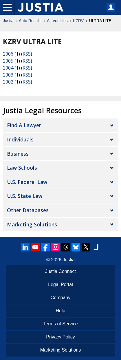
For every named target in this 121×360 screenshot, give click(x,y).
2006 (8, 54)
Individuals (20, 139)
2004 (8, 68)
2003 (8, 75)
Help (60, 310)
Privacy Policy (60, 336)
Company (60, 297)
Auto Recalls (30, 20)
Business (18, 153)
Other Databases (28, 210)
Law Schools (22, 167)
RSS (27, 54)
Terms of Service (60, 323)
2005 (8, 61)
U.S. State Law (24, 195)
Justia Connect (60, 271)
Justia (8, 20)
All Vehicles (57, 20)
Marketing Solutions (32, 224)
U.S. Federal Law (27, 181)
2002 (8, 82)
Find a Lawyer (24, 125)
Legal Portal (60, 284)
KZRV (78, 20)
